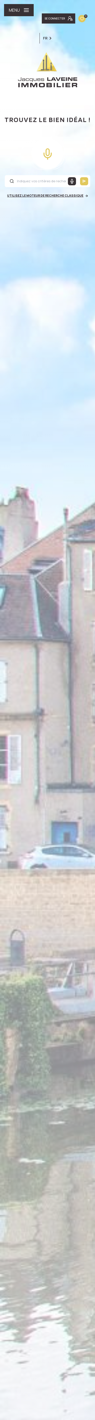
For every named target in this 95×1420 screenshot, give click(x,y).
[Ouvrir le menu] (19, 10)
